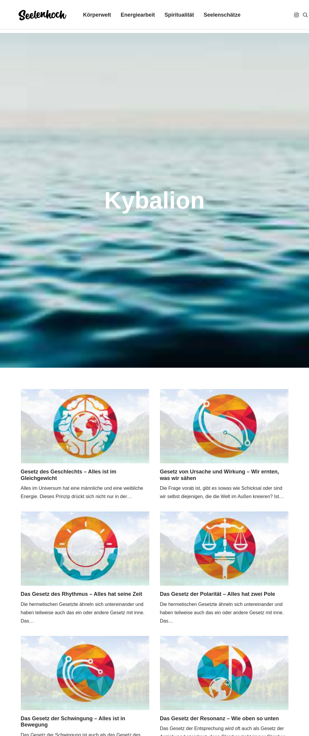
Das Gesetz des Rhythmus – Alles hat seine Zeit (81, 333)
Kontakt (88, 710)
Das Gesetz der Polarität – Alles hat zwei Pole (217, 333)
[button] (291, 16)
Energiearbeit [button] (132, 17)
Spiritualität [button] (173, 17)
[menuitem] (91, 16)
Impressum (22, 710)
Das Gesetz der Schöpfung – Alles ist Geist (214, 582)
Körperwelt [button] (92, 17)
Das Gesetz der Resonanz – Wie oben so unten (219, 458)
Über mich (116, 710)
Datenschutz (57, 710)
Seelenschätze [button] (216, 17)
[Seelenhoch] (35, 17)
